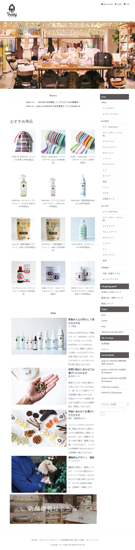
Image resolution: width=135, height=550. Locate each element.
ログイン (105, 349)
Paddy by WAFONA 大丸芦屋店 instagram (113, 379)
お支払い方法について (111, 292)
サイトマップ (92, 540)
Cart (126, 4)
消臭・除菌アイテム (111, 273)
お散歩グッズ (109, 199)
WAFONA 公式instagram (111, 393)
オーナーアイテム (111, 114)
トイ (105, 170)
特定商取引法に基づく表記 (72, 540)
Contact (104, 321)
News (103, 315)
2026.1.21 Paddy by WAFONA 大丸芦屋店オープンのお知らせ (53, 106)
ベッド (106, 187)
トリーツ (107, 159)
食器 (105, 182)
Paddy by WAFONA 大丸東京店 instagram (113, 371)
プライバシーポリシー (49, 540)
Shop (103, 326)
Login (118, 4)
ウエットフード (110, 147)
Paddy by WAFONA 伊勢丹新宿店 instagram (113, 362)
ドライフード (109, 141)
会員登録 (105, 344)
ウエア (106, 193)
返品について (107, 303)
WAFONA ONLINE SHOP (112, 332)
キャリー (107, 176)
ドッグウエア (109, 108)
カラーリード (109, 164)
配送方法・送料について (112, 298)
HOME (34, 540)
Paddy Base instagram (110, 387)
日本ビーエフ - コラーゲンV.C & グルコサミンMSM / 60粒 (83, 291)
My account (107, 4)
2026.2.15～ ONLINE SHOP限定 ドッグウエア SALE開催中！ (53, 102)
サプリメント (109, 153)
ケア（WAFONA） (111, 127)
